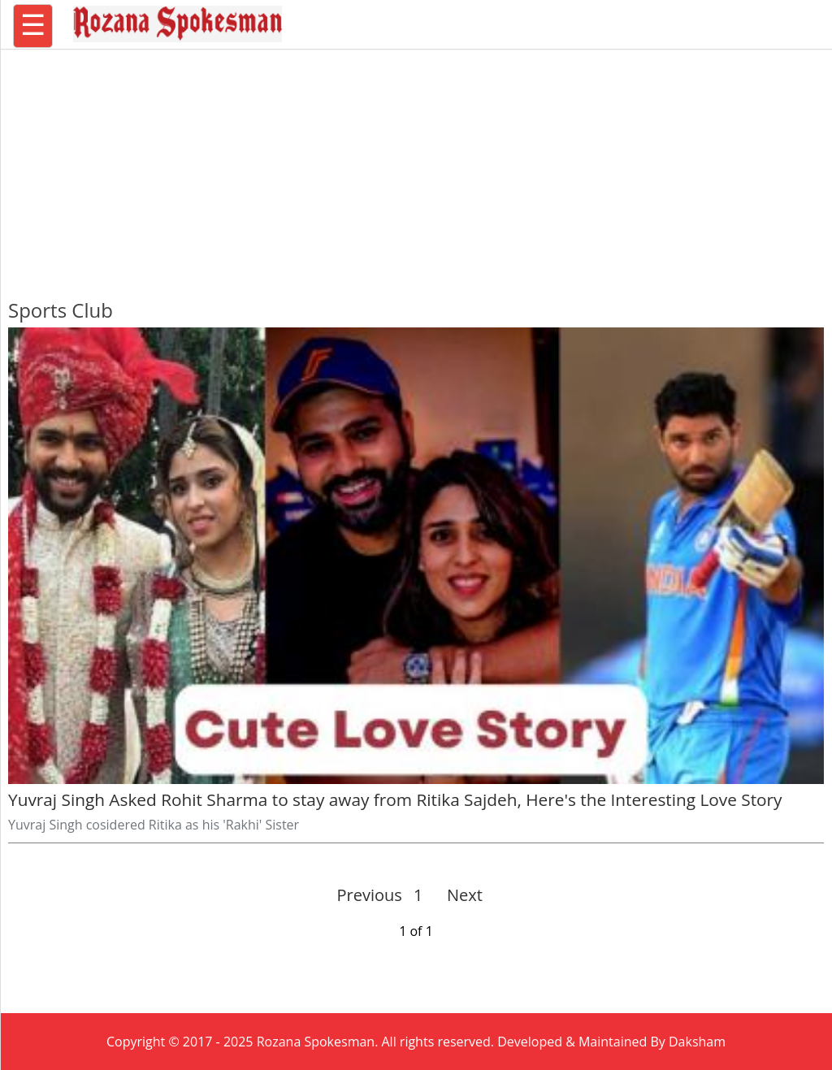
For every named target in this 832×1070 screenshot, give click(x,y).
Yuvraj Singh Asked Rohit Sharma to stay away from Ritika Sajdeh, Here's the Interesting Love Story (395, 799)
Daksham (697, 1042)
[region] (416, 166)
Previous (369, 895)
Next (458, 895)
